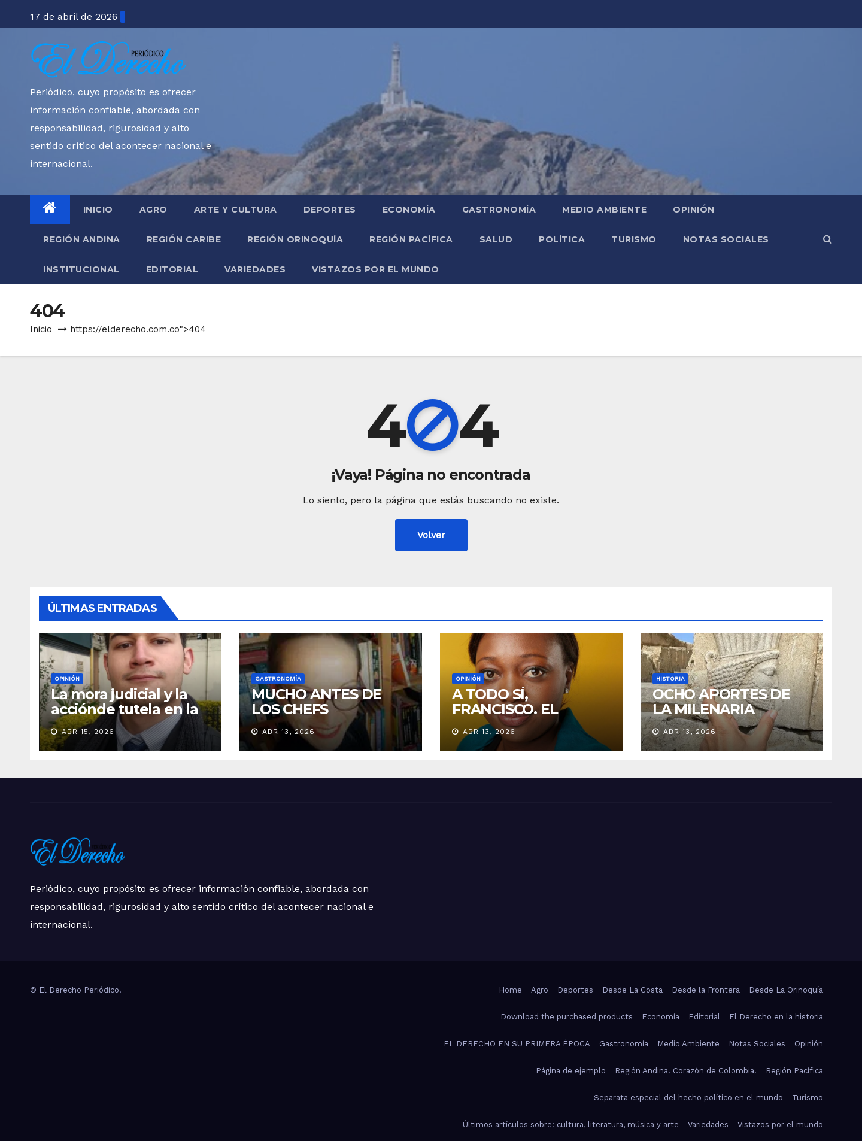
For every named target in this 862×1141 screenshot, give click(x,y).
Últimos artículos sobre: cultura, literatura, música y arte (571, 1124)
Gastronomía (499, 209)
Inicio (98, 209)
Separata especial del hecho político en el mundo (688, 1097)
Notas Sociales (726, 239)
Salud (496, 239)
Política (562, 239)
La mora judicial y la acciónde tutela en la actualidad (124, 709)
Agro (153, 209)
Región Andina (81, 239)
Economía (409, 209)
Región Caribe (184, 239)
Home (510, 989)
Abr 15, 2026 (88, 731)
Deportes (329, 209)
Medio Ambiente (604, 209)
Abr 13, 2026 (288, 731)
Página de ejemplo (571, 1070)
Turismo (634, 239)
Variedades (255, 269)
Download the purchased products (566, 1016)
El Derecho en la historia (776, 1016)
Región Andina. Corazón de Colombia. (686, 1070)
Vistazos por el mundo (375, 269)
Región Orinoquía (295, 239)
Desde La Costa (632, 989)
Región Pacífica (411, 239)
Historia (670, 678)
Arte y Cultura (235, 209)
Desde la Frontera (706, 989)
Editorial (172, 269)
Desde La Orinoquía (786, 989)
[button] (827, 239)
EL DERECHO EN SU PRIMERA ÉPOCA (517, 1043)
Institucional (81, 269)
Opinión (694, 209)
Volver (431, 535)
